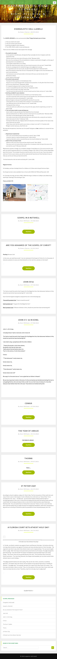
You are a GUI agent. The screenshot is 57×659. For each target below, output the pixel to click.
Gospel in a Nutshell (28, 218)
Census (28, 403)
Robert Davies (25, 32)
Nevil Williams (25, 220)
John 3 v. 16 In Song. (28, 320)
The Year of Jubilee (28, 431)
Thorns (28, 458)
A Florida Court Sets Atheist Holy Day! (28, 527)
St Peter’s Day (28, 486)
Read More (30, 231)
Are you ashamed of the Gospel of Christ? (28, 245)
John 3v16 (28, 282)
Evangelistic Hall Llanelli (28, 29)
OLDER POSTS (28, 591)
